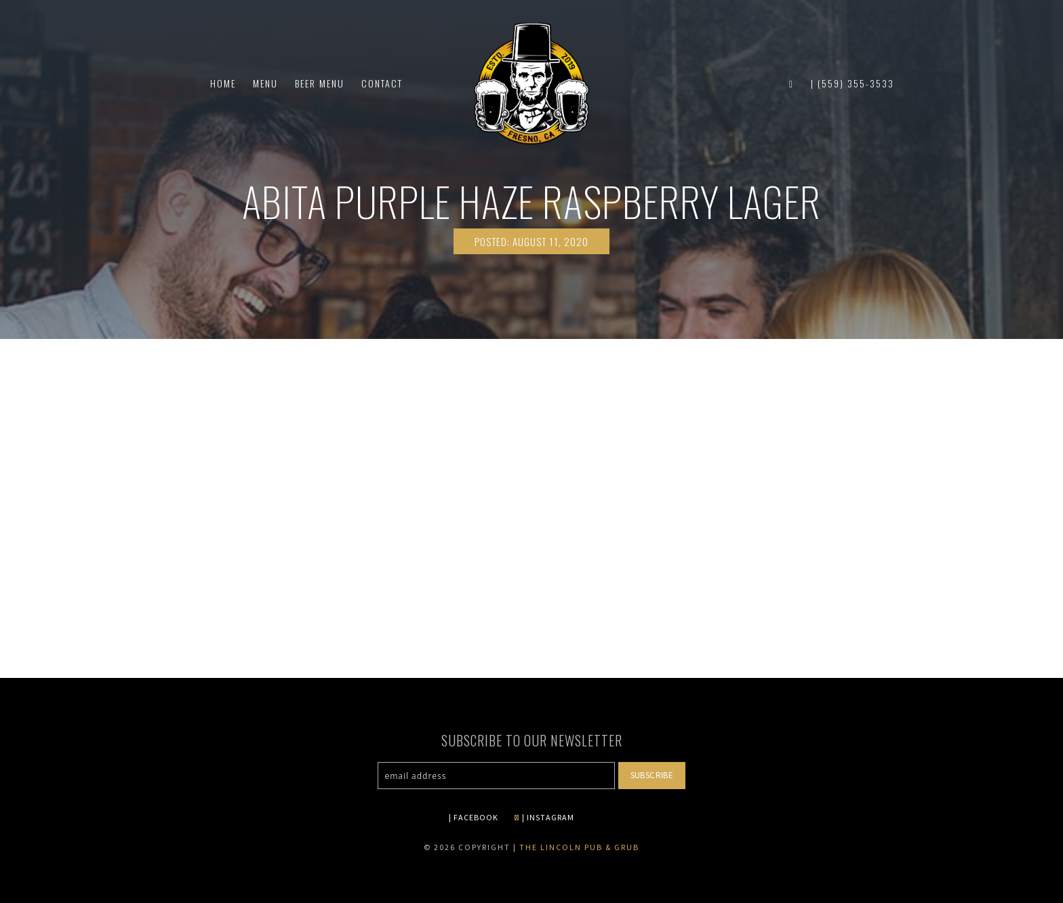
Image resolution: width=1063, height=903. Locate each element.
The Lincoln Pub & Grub (579, 847)
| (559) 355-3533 (852, 83)
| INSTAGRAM (544, 817)
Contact (382, 83)
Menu (265, 83)
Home (223, 83)
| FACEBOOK (473, 817)
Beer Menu (319, 83)
